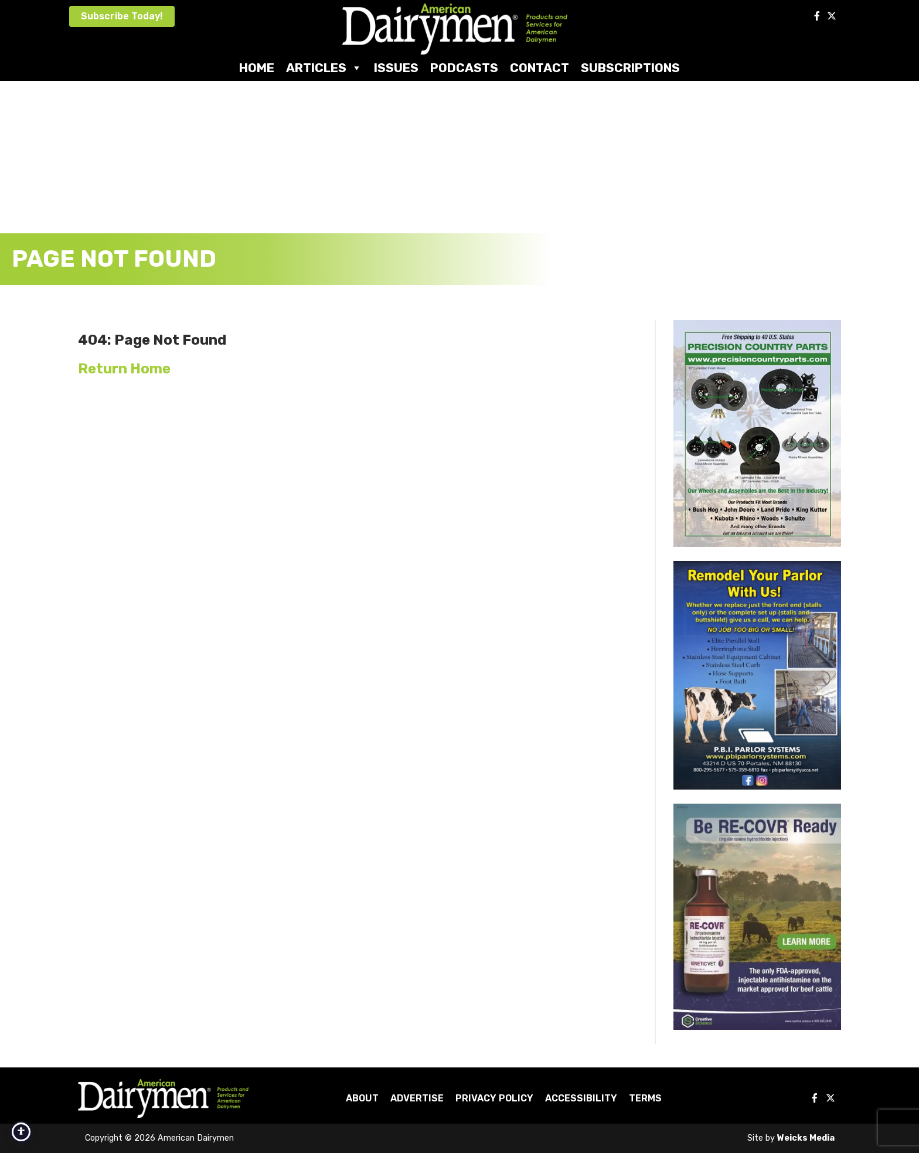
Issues (396, 67)
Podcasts (464, 67)
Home (256, 67)
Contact (539, 67)
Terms (645, 1098)
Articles (324, 68)
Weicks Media (806, 1138)
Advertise (417, 1098)
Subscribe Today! (122, 16)
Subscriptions (630, 67)
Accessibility (581, 1098)
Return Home (124, 368)
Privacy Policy (494, 1098)
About (362, 1098)
